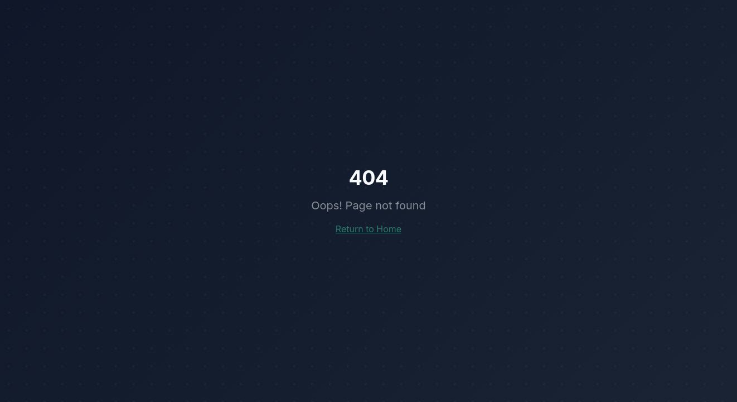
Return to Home (368, 228)
